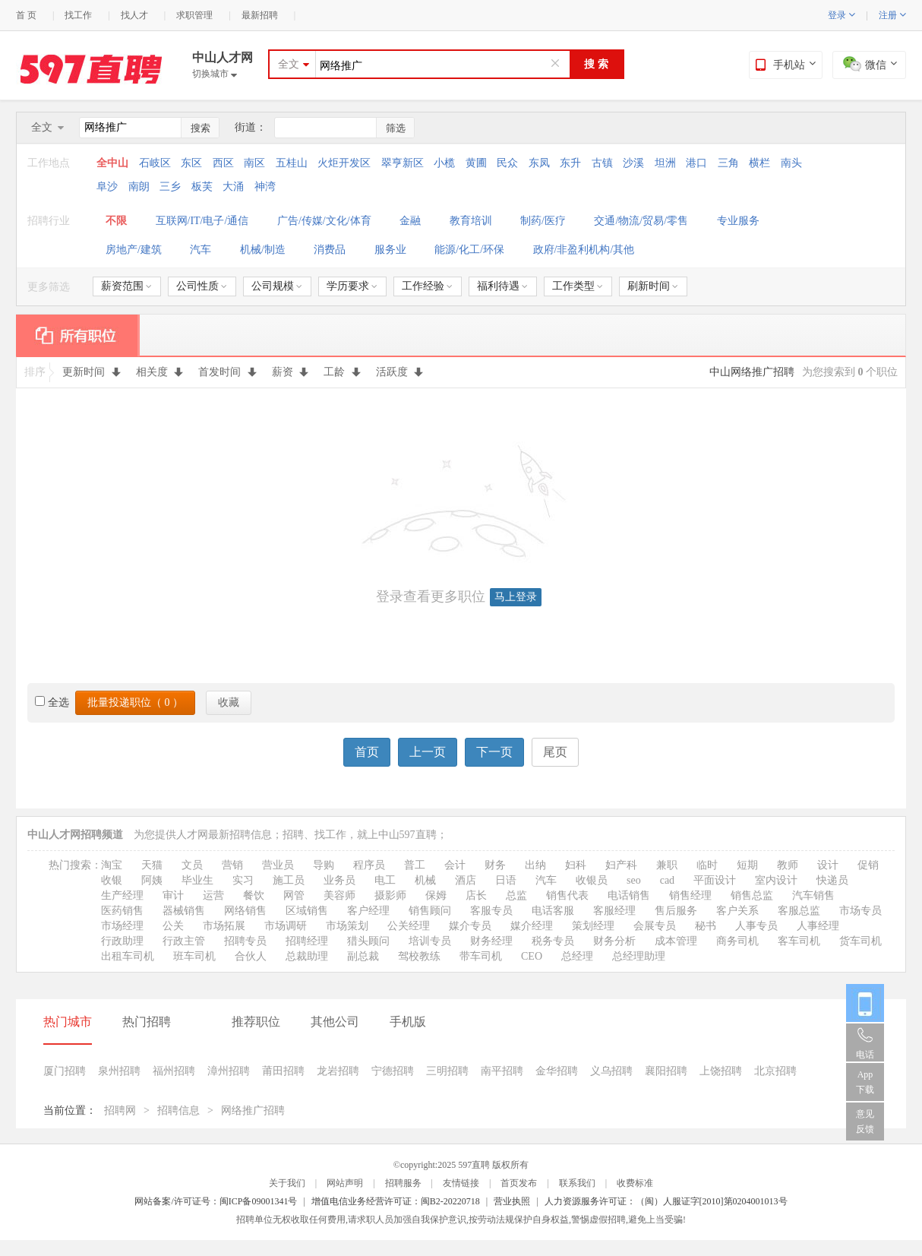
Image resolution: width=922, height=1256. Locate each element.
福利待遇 (502, 286)
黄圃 (476, 163)
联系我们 (577, 1183)
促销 (868, 865)
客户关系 (737, 910)
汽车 (200, 249)
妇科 (575, 865)
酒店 (465, 880)
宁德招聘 (392, 1071)
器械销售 (184, 910)
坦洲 (665, 163)
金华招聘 (556, 1071)
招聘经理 (307, 941)
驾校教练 (419, 956)
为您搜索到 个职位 (850, 372)
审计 (173, 895)
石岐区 (155, 163)
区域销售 (307, 910)
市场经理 (122, 926)
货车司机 (860, 941)
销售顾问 (430, 910)
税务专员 (553, 941)
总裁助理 (307, 956)
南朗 (139, 186)
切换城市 (214, 73)
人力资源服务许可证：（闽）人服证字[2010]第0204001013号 (666, 1201)
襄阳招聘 (666, 1071)
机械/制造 (263, 249)
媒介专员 (470, 926)
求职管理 (194, 15)
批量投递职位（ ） (135, 702)
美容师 (339, 895)
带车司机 (480, 956)
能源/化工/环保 (469, 249)
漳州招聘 (228, 1071)
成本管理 (676, 941)
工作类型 (577, 286)
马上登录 (515, 597)
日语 (505, 880)
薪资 (290, 372)
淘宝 (111, 865)
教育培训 (471, 220)
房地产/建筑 (134, 249)
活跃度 (400, 372)
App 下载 (865, 1082)
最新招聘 (260, 15)
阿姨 (152, 880)
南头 (791, 163)
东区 (191, 163)
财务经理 (491, 941)
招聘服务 (403, 1183)
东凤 (539, 163)
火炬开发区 (344, 163)
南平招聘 (502, 1071)
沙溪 (633, 163)
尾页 (555, 751)
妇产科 (621, 865)
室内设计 (776, 880)
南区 (254, 163)
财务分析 (614, 941)
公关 (173, 926)
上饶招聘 (720, 1071)
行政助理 (122, 941)
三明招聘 (447, 1071)
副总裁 (363, 956)
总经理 (577, 956)
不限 (116, 220)
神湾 (265, 186)
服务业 (390, 249)
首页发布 (518, 1183)
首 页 (26, 15)
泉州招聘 (119, 1071)
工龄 (342, 372)
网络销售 (245, 910)
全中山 (113, 163)
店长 (476, 895)
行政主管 (184, 941)
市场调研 (285, 926)
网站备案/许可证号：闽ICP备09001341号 (215, 1201)
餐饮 (253, 895)
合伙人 (251, 956)
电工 (385, 880)
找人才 (134, 15)
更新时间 (91, 372)
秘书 (705, 926)
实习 (243, 880)
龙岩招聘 (338, 1071)
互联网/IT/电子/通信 (202, 220)
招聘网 (120, 1110)
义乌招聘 (611, 1071)
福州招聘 (174, 1071)
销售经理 (690, 895)
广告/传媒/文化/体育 (324, 220)
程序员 (369, 865)
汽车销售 (813, 895)
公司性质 (201, 286)
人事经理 (818, 926)
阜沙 (107, 186)
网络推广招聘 (253, 1110)
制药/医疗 (543, 220)
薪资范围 (126, 286)
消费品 (330, 249)
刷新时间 (652, 286)
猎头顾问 (368, 941)
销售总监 (752, 895)
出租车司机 (127, 956)
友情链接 (461, 1183)
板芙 (202, 186)
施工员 (289, 880)
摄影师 (390, 895)
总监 (516, 895)
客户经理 (368, 910)
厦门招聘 (64, 1071)
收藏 (228, 702)
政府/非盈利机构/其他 (584, 249)
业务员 (339, 880)
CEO (531, 956)
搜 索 (596, 64)
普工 (414, 865)
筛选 (396, 128)
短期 (747, 865)
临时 (707, 865)
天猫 (152, 865)
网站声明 (345, 1183)
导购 (323, 865)
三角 (728, 163)
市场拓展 (224, 926)
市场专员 (860, 910)
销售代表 (567, 895)
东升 (570, 163)
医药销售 (122, 910)
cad (667, 880)
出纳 (535, 865)
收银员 (592, 880)
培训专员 (430, 941)
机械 (425, 880)
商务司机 (737, 941)
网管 (294, 895)
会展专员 (654, 926)
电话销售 (629, 895)
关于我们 (287, 1183)
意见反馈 (865, 1121)
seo (634, 880)
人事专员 (756, 926)
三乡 (170, 186)
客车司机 (799, 941)
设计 (827, 865)
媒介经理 (531, 926)
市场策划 (347, 926)
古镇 (602, 163)
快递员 (832, 880)
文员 (192, 865)
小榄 (444, 163)
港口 (696, 163)
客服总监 (799, 910)
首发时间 (227, 372)
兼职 (666, 865)
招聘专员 (245, 941)
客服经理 (614, 910)
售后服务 (676, 910)
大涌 (233, 186)
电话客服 (553, 910)
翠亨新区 (402, 163)
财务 (495, 865)
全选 (52, 702)
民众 (507, 163)
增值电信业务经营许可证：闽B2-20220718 (395, 1201)
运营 (213, 895)
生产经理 (122, 895)
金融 (410, 220)
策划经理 (593, 926)
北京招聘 (775, 1071)
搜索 (200, 128)
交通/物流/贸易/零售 (641, 220)
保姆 (436, 895)
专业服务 (738, 220)
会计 (455, 865)
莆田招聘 (283, 1071)
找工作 (78, 15)
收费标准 (635, 1183)
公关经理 (408, 926)
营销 (232, 865)
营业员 (278, 865)
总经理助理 (638, 956)
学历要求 (352, 286)
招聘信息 (178, 1110)
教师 (787, 865)
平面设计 (714, 880)
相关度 (160, 372)
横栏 (759, 163)
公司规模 (276, 286)
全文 (288, 64)
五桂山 (292, 163)
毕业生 (197, 880)
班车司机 (194, 956)
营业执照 (512, 1201)
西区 (223, 163)
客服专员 (491, 910)
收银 (111, 880)
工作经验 (427, 286)
